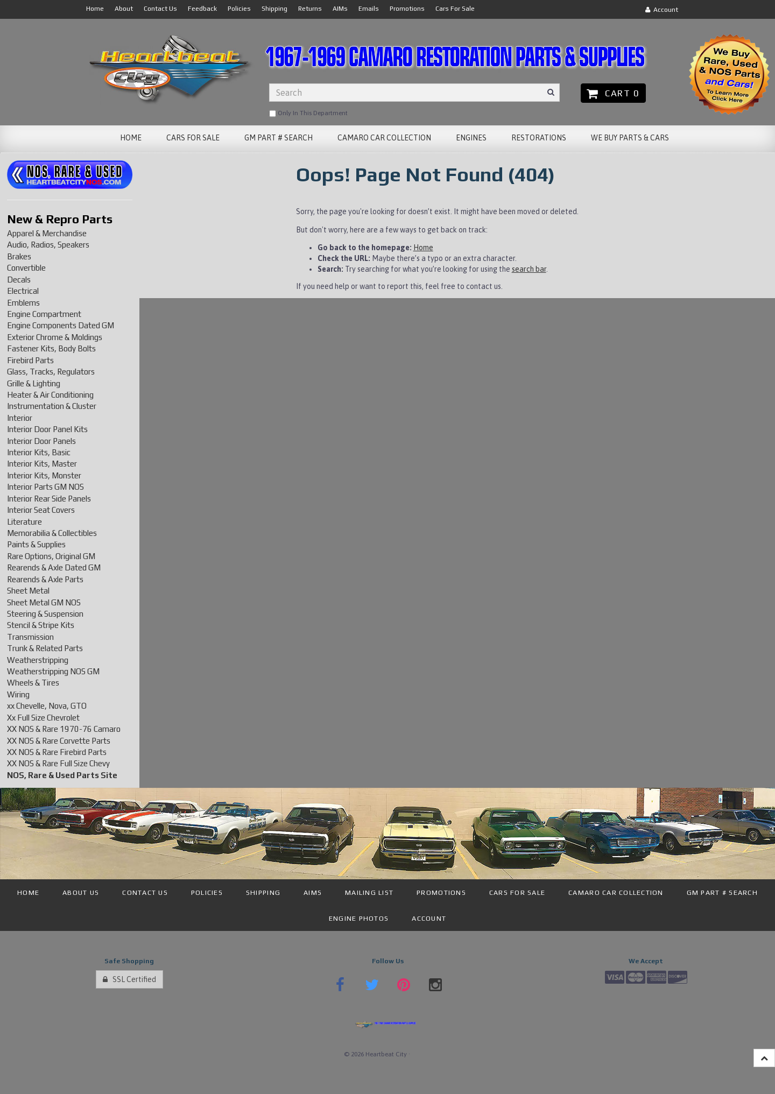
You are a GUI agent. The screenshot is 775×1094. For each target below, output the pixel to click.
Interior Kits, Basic (39, 452)
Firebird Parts (30, 360)
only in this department (308, 113)
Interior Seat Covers (41, 509)
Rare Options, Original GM (51, 556)
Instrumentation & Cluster (51, 406)
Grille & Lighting (33, 383)
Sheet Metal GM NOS (44, 602)
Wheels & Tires (33, 682)
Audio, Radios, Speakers (48, 244)
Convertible (26, 267)
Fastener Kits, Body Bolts (51, 348)
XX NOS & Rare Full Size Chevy (58, 763)
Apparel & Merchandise (47, 233)
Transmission (30, 636)
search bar (529, 269)
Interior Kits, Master (42, 463)
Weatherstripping (37, 660)
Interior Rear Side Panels (49, 498)
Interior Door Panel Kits (47, 429)
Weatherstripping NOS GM (53, 671)
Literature (24, 521)
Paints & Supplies (36, 544)
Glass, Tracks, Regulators (51, 371)
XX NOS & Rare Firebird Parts (57, 752)
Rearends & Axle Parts (45, 579)
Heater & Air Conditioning (50, 394)
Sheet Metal (28, 590)
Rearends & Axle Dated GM (54, 567)
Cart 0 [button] (613, 93)
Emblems (23, 302)
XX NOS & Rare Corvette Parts (58, 740)
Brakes (19, 256)
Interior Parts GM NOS (45, 486)
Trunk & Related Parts (45, 648)
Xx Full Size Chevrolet (43, 717)
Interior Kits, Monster (44, 475)
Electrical (23, 290)
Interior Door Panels (41, 441)
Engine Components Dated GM (60, 325)
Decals (19, 279)
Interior (19, 417)
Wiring (18, 694)
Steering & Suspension (45, 613)
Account (661, 9)
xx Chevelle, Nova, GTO (47, 705)
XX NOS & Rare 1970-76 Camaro (64, 728)
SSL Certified (129, 979)
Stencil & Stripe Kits (40, 625)
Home (423, 247)
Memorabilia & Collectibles (52, 533)
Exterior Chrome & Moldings (54, 337)
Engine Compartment (44, 314)
